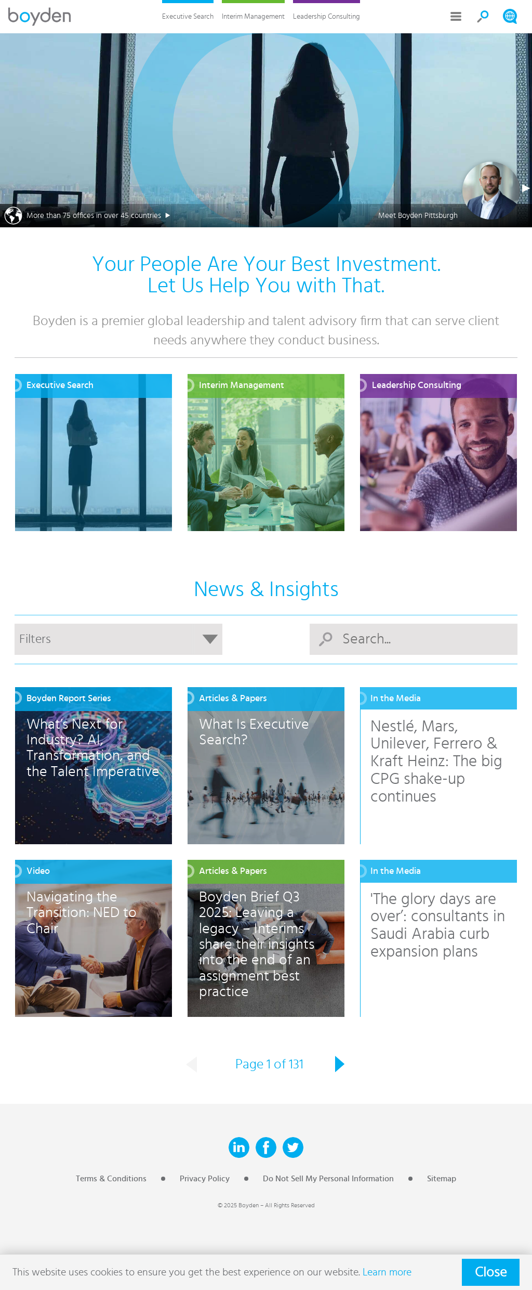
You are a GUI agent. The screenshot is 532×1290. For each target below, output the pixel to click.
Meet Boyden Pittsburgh (418, 216)
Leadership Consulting (326, 16)
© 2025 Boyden (238, 1205)
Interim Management (253, 16)
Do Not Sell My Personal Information (328, 1179)
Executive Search (188, 16)
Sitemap (441, 1179)
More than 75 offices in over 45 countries (93, 216)
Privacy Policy (205, 1179)
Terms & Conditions (111, 1179)
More (456, 16)
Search (483, 16)
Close (491, 1272)
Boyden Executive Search (39, 16)
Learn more (387, 1272)
